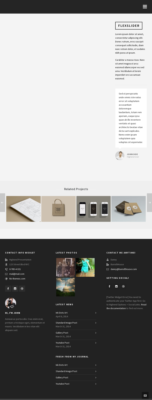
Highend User (133, 157)
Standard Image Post (66, 324)
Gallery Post (62, 334)
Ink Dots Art (61, 314)
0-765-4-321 (15, 269)
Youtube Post (62, 344)
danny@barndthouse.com (124, 269)
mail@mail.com (16, 274)
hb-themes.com (17, 278)
